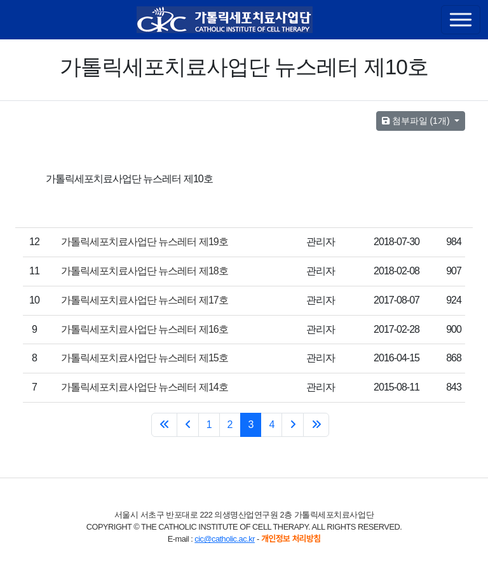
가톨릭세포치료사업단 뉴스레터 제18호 (144, 270)
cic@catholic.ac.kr (224, 539)
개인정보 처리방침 (290, 539)
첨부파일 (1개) (417, 121)
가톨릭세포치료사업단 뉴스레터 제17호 (144, 300)
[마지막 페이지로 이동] (316, 425)
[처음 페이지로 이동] (164, 425)
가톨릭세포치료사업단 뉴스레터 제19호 (144, 241)
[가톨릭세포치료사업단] (225, 19)
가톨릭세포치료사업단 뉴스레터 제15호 (144, 357)
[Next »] (292, 425)
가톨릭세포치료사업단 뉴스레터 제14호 (144, 387)
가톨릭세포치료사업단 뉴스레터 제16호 (144, 329)
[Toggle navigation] (460, 19)
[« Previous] (188, 425)
